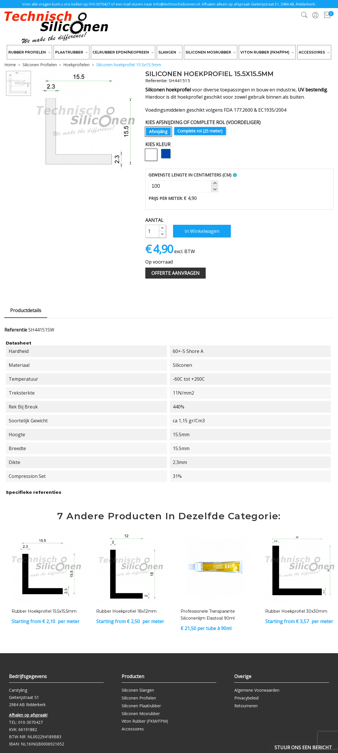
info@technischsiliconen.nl (176, 4)
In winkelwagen (202, 231)
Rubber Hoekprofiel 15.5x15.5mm (44, 611)
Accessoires (133, 729)
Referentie (15, 330)
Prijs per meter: (165, 198)
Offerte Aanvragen (175, 273)
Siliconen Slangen (138, 690)
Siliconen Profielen (139, 698)
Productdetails (25, 310)
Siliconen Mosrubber (141, 713)
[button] (214, 183)
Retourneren (246, 705)
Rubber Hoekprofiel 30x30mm (296, 611)
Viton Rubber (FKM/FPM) (145, 721)
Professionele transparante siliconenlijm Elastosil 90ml (208, 615)
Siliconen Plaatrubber (141, 705)
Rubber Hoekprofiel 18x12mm (126, 611)
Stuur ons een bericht (303, 747)
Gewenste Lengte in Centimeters (189, 175)
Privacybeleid (246, 698)
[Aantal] (152, 231)
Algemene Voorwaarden (256, 690)
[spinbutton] (183, 186)
